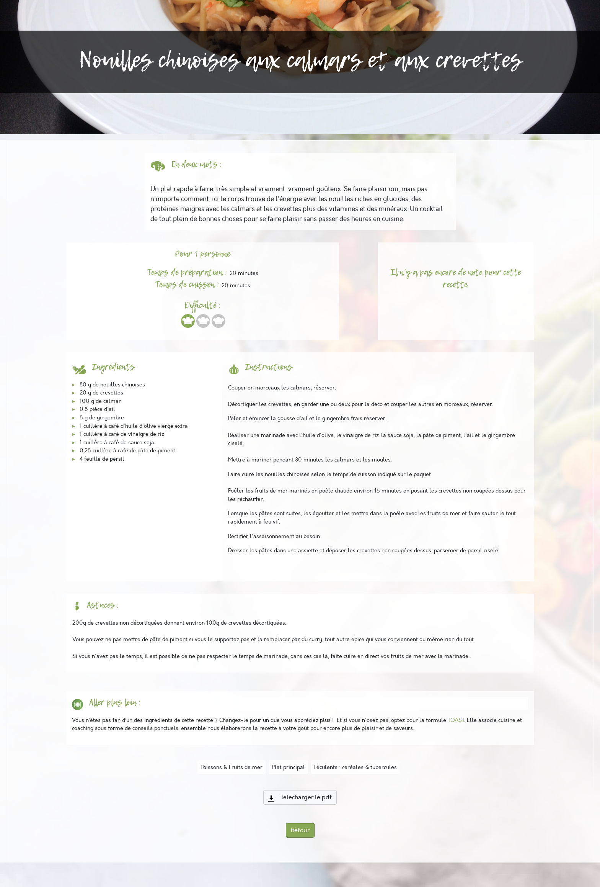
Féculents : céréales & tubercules (355, 767)
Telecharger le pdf (300, 797)
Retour (300, 830)
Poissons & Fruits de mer (231, 767)
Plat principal (288, 767)
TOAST (456, 720)
